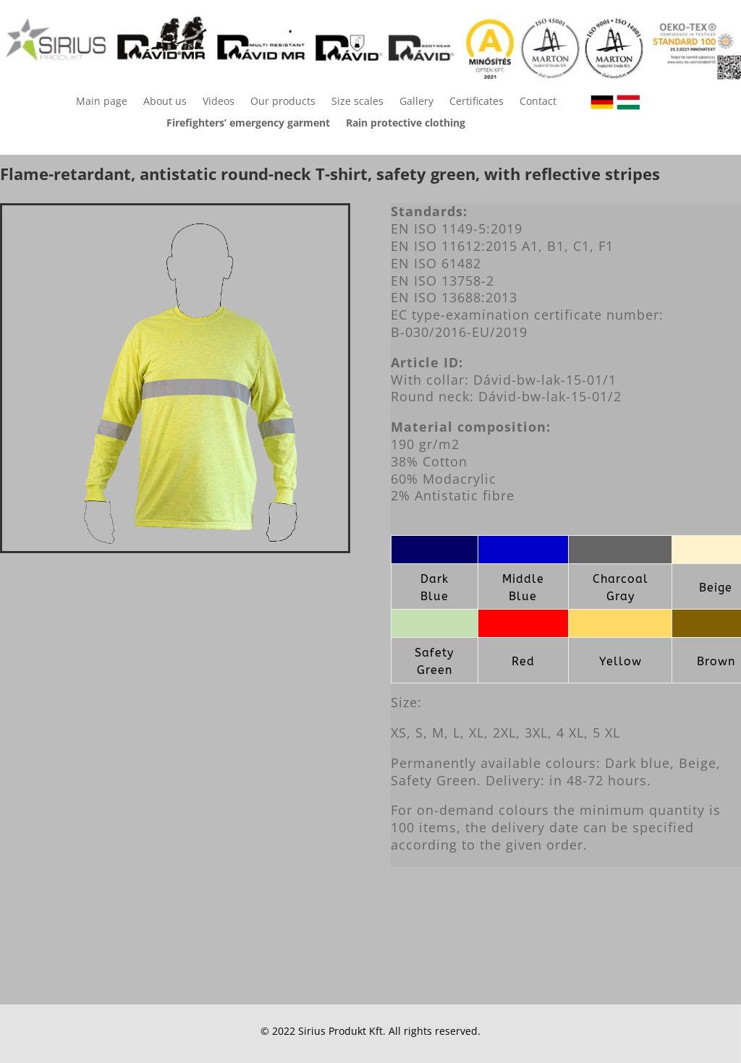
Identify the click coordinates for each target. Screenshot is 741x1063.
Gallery (416, 102)
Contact (538, 102)
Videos (218, 102)
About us (165, 102)
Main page (101, 102)
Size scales (357, 102)
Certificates (476, 102)
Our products (283, 102)
